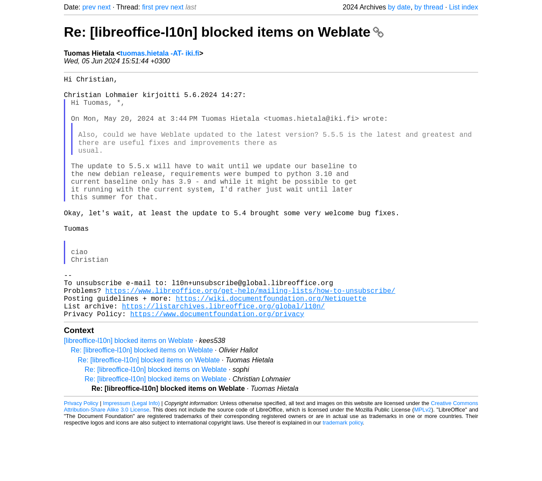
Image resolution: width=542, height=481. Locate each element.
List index (463, 7)
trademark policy (343, 474)
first (147, 7)
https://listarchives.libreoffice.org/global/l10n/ (223, 356)
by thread (428, 7)
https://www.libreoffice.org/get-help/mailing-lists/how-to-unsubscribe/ (250, 337)
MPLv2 (423, 461)
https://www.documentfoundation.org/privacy (217, 365)
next (104, 7)
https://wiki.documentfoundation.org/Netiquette (271, 346)
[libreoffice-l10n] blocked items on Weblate (128, 392)
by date (399, 7)
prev (89, 7)
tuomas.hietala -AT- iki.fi (159, 53)
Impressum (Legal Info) (131, 455)
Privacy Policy (81, 455)
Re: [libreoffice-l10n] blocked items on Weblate (224, 32)
